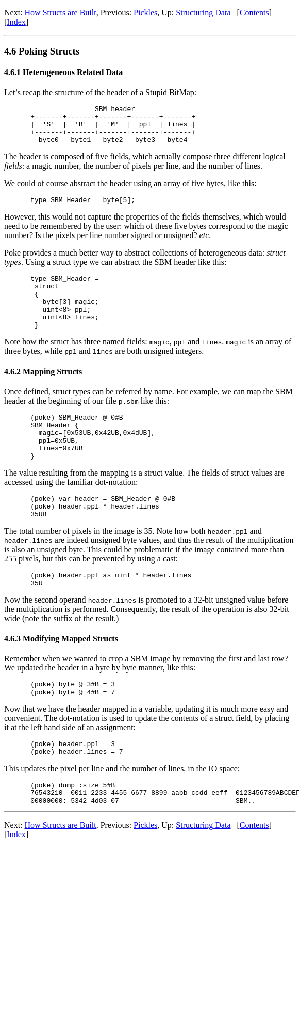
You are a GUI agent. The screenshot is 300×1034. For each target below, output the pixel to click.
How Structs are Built (60, 12)
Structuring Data (203, 12)
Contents (254, 12)
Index (16, 21)
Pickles (145, 12)
